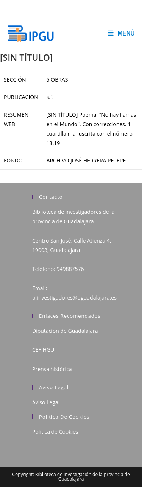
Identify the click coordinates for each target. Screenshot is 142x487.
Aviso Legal (45, 402)
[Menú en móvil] (121, 33)
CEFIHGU (43, 349)
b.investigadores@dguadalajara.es (74, 297)
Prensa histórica (52, 369)
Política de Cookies (55, 431)
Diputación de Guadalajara (65, 330)
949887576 (70, 268)
